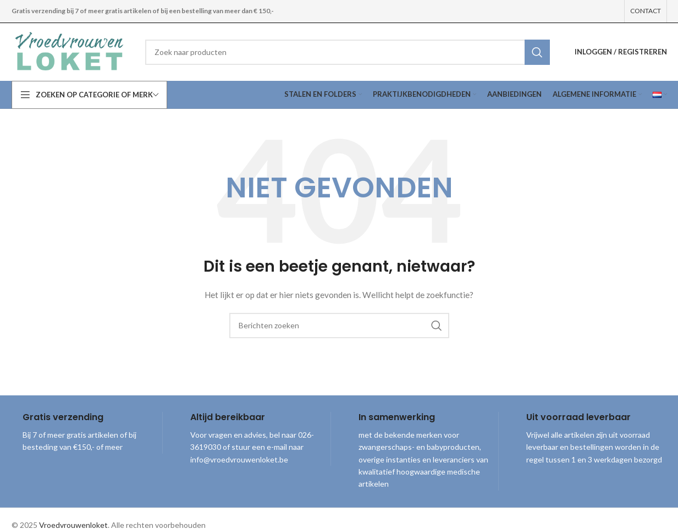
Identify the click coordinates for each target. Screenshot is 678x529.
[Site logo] (70, 51)
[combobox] (347, 52)
